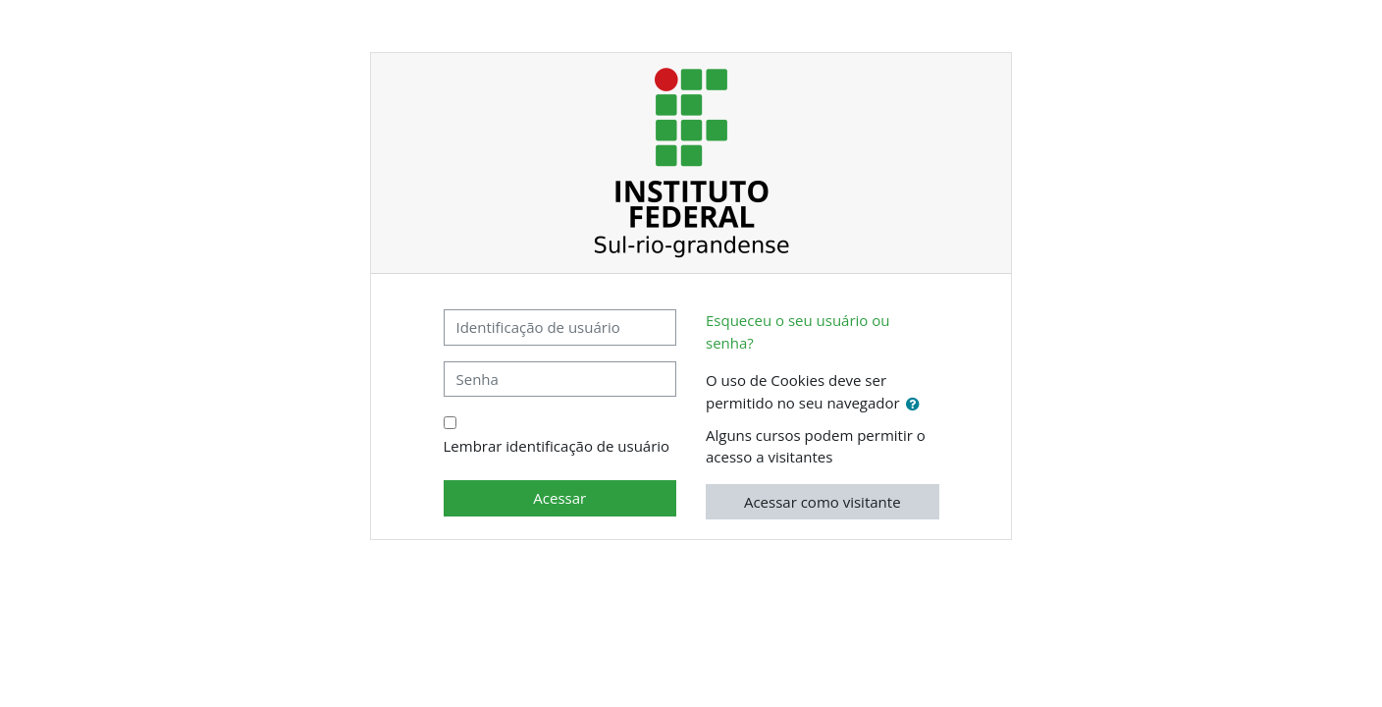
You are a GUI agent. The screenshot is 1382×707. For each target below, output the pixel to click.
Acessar (559, 498)
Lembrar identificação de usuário (557, 446)
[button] (917, 404)
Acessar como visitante (822, 502)
